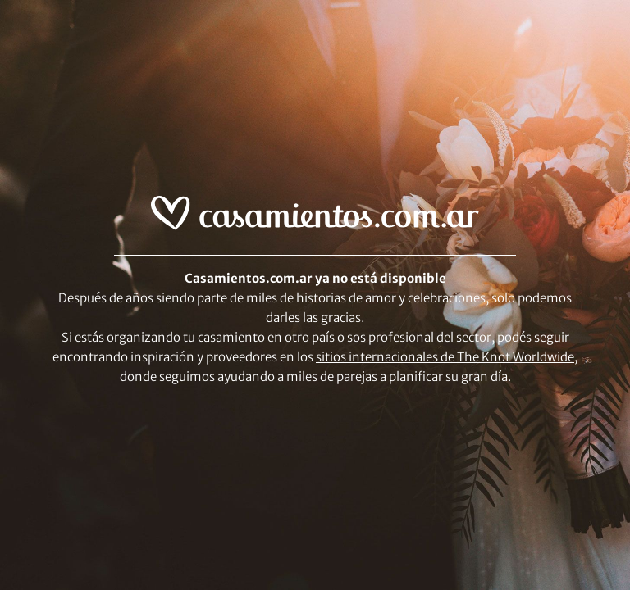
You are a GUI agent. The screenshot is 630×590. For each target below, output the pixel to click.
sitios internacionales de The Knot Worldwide (445, 357)
